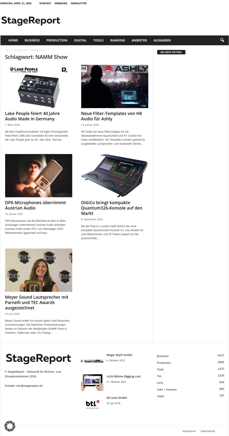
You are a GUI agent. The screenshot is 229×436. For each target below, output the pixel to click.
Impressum (189, 431)
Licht (160, 383)
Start (7, 50)
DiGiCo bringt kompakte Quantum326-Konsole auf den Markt (111, 208)
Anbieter (139, 40)
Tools (98, 40)
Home (13, 40)
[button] (222, 40)
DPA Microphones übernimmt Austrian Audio (35, 205)
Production (56, 40)
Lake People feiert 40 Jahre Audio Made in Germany (32, 116)
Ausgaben (162, 40)
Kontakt (45, 3)
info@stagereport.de (29, 385)
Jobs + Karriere (167, 389)
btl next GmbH (117, 398)
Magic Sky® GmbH (120, 355)
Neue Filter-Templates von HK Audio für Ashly (111, 116)
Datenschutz (208, 431)
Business (32, 40)
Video (160, 396)
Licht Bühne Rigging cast (124, 376)
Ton (159, 376)
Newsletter (79, 3)
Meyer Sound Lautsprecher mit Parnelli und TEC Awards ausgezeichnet (36, 302)
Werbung (61, 3)
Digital (80, 40)
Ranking (117, 40)
